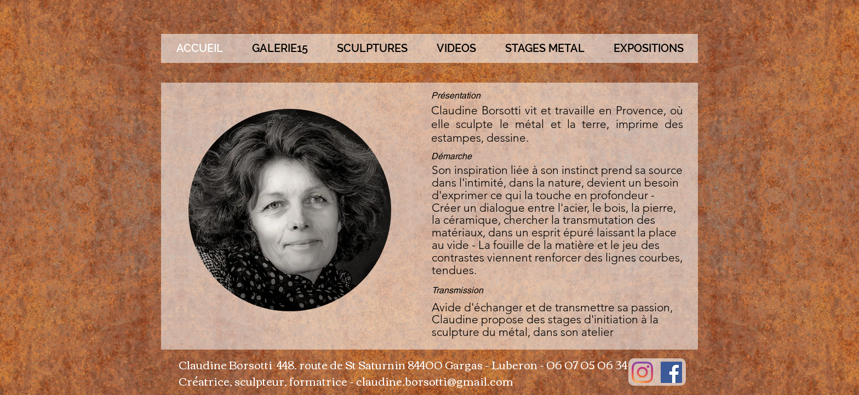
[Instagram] (642, 372)
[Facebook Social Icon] (671, 372)
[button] (372, 48)
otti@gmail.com (471, 380)
